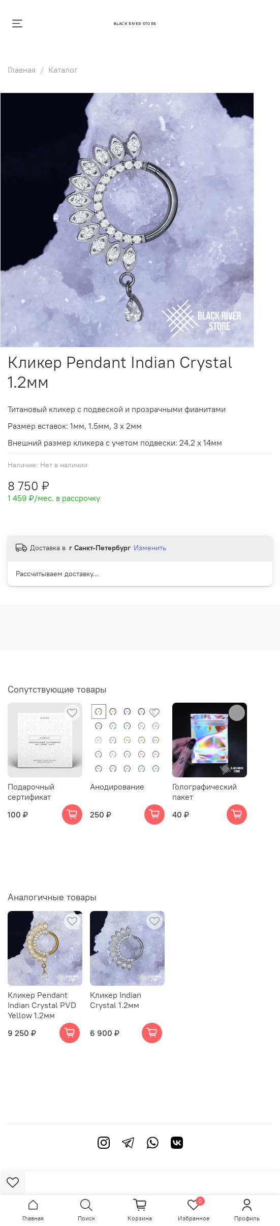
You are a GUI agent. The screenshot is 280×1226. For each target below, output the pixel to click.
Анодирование (117, 786)
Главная (22, 70)
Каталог (63, 70)
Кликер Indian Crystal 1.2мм (115, 1000)
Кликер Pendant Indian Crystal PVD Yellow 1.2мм (42, 1005)
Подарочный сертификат (31, 791)
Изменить (150, 547)
